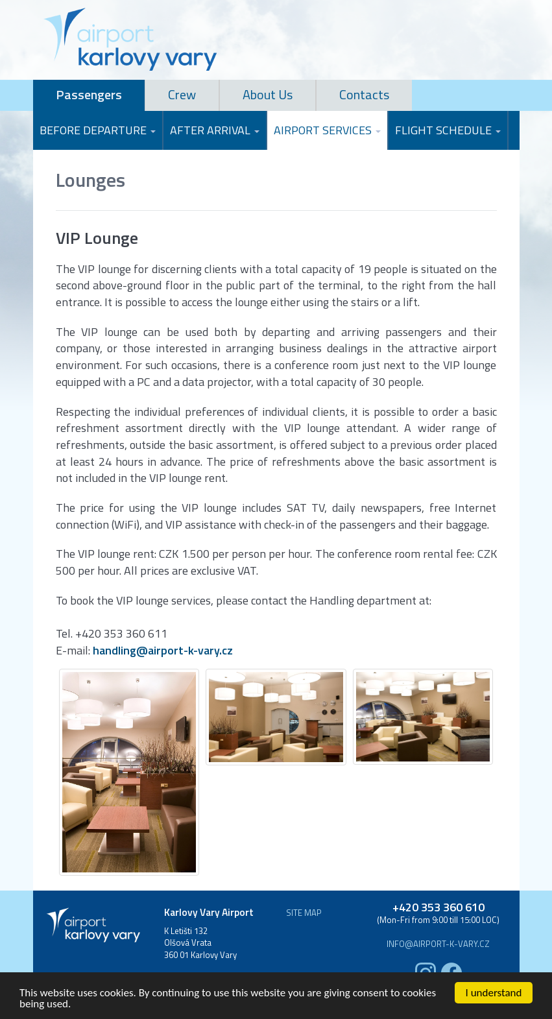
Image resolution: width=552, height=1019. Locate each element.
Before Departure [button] (98, 130)
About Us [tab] (268, 94)
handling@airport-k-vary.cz (163, 650)
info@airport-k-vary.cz (438, 944)
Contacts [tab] (364, 94)
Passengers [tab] (89, 94)
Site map (304, 913)
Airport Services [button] (327, 130)
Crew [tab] (182, 94)
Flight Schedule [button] (448, 130)
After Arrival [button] (214, 130)
